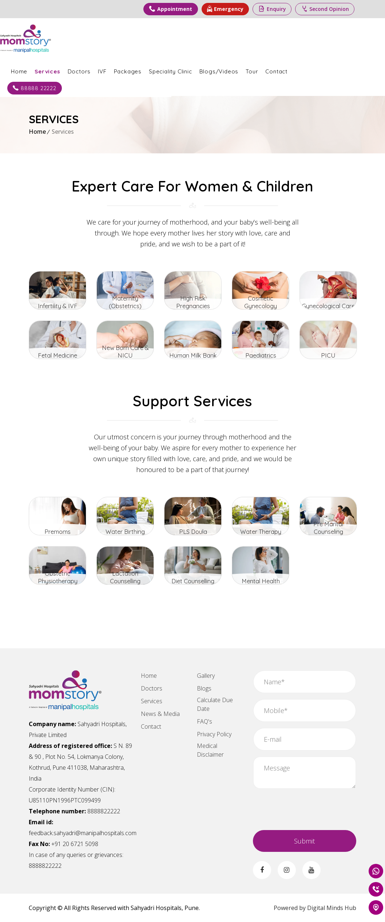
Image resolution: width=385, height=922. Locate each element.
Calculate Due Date (215, 704)
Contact (305, 70)
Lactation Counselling (125, 580)
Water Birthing (125, 531)
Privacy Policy (214, 734)
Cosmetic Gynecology (261, 305)
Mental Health (260, 580)
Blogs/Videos (247, 70)
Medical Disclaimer (210, 750)
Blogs (204, 688)
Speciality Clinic (199, 70)
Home (48, 70)
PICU (328, 354)
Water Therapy (261, 531)
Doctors (108, 70)
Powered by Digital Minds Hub (315, 908)
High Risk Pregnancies (193, 305)
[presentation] (308, 808)
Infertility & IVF (57, 305)
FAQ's (204, 721)
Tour (280, 70)
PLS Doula (193, 531)
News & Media (160, 714)
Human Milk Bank (193, 354)
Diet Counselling (192, 580)
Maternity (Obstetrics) (125, 305)
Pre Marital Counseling (328, 531)
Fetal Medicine (58, 354)
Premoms (57, 531)
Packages (156, 70)
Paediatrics (260, 354)
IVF (131, 70)
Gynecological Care (328, 305)
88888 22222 (63, 87)
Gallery (206, 676)
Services (76, 70)
